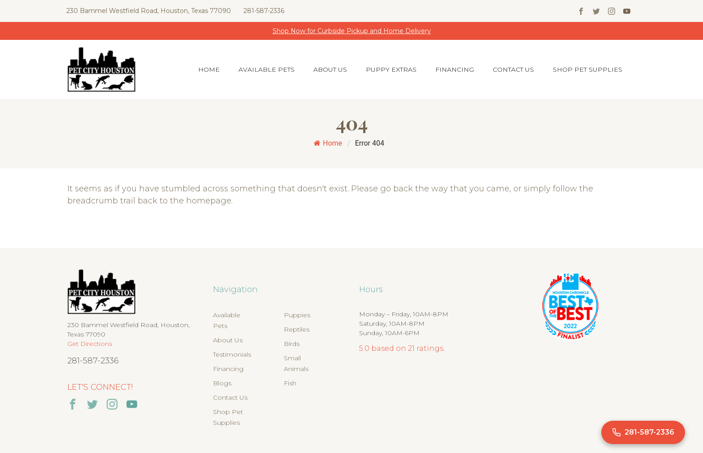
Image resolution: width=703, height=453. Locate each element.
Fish (290, 383)
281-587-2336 (263, 11)
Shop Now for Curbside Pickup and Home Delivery (352, 31)
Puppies (297, 315)
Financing (454, 69)
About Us (330, 69)
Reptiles (296, 329)
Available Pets (267, 69)
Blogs (222, 383)
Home (209, 69)
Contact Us (513, 69)
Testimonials (232, 354)
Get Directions (89, 344)
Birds (291, 344)
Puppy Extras (391, 69)
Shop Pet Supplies (587, 69)
